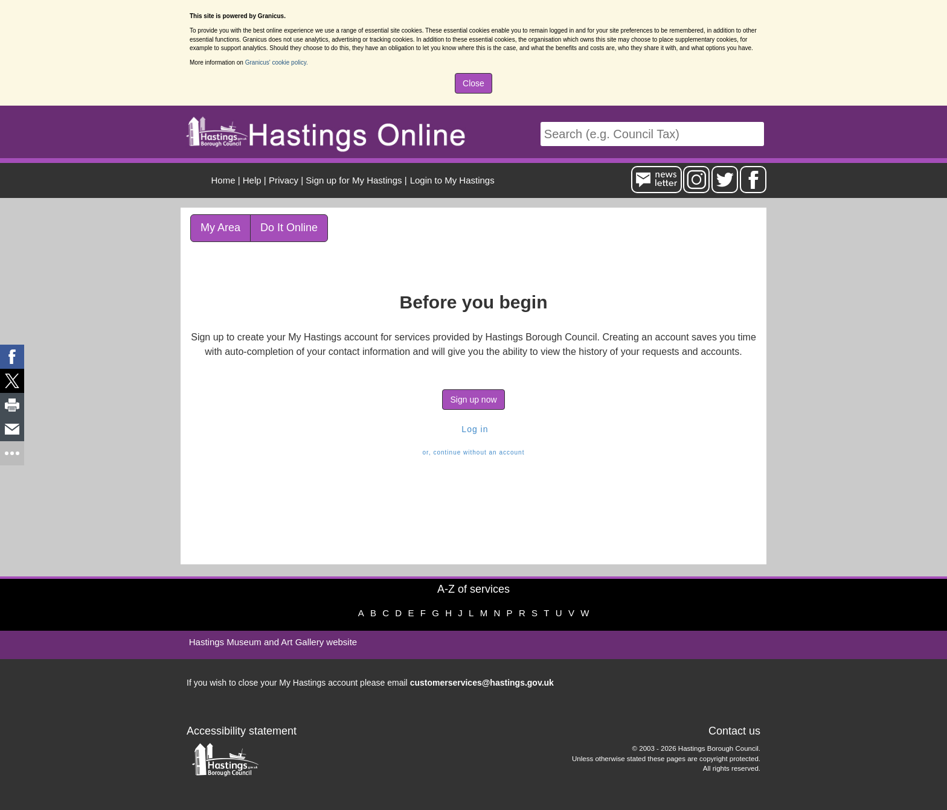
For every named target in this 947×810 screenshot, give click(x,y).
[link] (12, 357)
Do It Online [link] (289, 228)
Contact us (734, 731)
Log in (473, 429)
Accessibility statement (242, 731)
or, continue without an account (474, 452)
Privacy (283, 180)
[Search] (652, 134)
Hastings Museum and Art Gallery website (273, 642)
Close (473, 83)
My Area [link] (220, 228)
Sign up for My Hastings (354, 180)
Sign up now (473, 399)
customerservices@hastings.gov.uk (482, 682)
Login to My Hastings (452, 180)
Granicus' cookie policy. (276, 62)
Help (252, 180)
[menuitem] (451, 180)
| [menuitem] (225, 180)
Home (223, 180)
